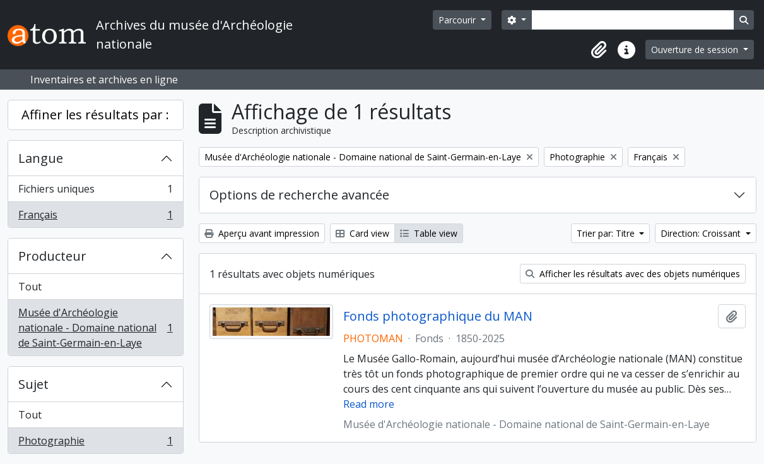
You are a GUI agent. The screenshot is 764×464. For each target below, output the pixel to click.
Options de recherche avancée (299, 194)
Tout (30, 287)
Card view (362, 233)
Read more (368, 404)
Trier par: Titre (607, 233)
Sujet (33, 384)
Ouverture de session (696, 50)
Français (95, 217)
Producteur (52, 256)
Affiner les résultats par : (95, 114)
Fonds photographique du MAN (437, 316)
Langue (40, 158)
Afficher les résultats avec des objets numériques (633, 274)
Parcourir (458, 20)
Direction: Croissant (702, 233)
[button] (599, 50)
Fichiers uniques (95, 191)
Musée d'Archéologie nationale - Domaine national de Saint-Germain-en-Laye (95, 328)
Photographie (95, 443)
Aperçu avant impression (261, 233)
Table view (428, 233)
